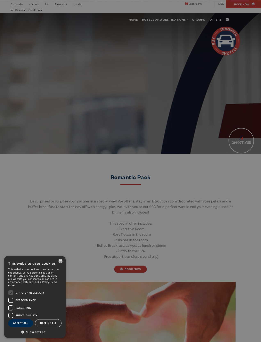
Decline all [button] (48, 323)
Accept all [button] (20, 323)
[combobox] (60, 261)
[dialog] (35, 297)
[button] (35, 332)
